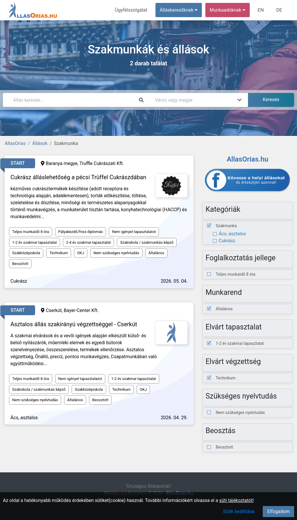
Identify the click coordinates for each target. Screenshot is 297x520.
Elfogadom (278, 511)
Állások (39, 143)
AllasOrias (15, 143)
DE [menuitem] (279, 10)
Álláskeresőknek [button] (179, 10)
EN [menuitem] (261, 10)
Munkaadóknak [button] (228, 10)
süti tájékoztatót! (236, 500)
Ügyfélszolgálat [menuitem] (132, 10)
